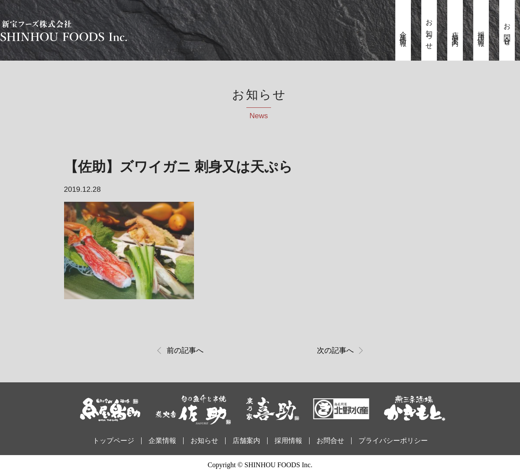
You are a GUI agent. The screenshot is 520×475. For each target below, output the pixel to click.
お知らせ (429, 31)
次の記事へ (335, 350)
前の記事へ (185, 350)
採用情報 (481, 31)
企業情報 (403, 31)
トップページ (113, 440)
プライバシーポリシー (393, 440)
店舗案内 (455, 31)
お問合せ (507, 31)
